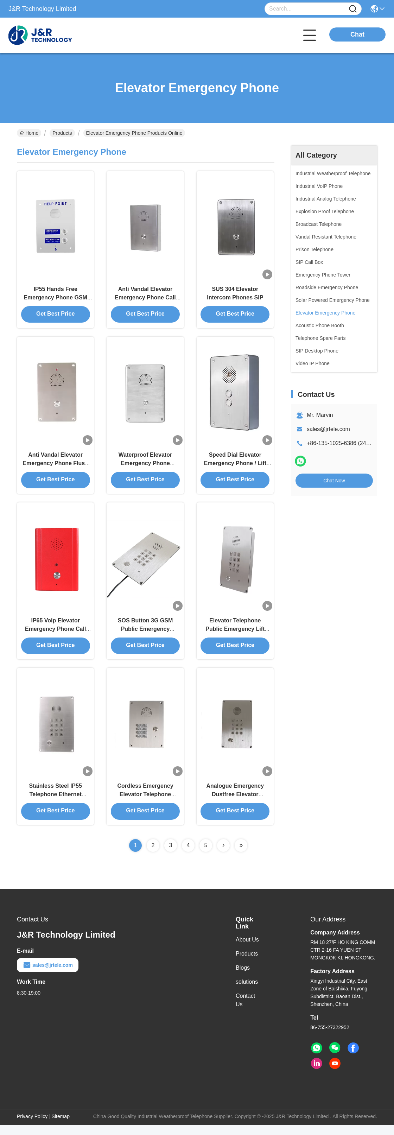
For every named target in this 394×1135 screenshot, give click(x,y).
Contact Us (245, 1010)
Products (62, 133)
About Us (247, 950)
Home (29, 133)
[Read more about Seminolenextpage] (223, 855)
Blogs (243, 978)
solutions (247, 992)
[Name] (353, 9)
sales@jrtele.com (328, 429)
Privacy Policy (32, 1126)
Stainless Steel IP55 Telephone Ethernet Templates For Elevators (55, 804)
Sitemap (61, 1126)
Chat (357, 34)
